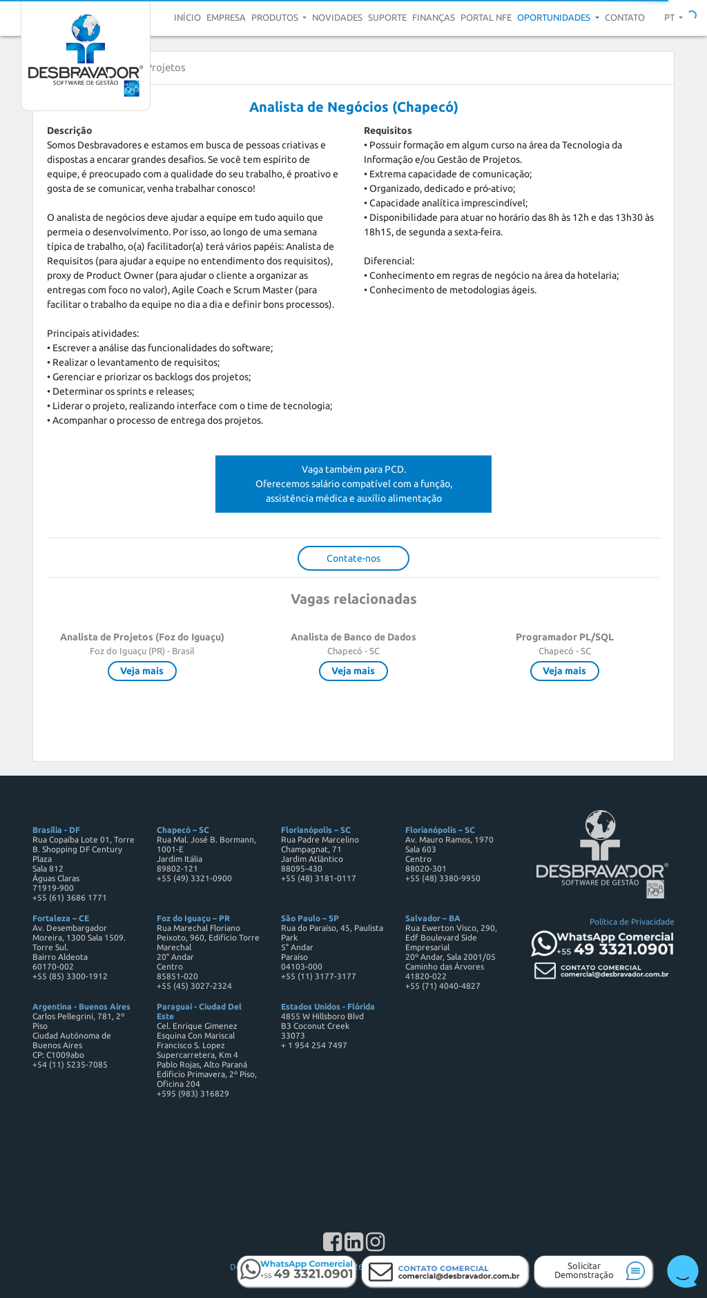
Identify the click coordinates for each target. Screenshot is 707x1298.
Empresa (226, 17)
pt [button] (670, 17)
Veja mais (142, 670)
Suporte (387, 17)
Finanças (433, 17)
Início (187, 17)
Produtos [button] (275, 17)
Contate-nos (353, 558)
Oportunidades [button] (554, 17)
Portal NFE (486, 17)
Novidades (337, 17)
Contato (625, 17)
